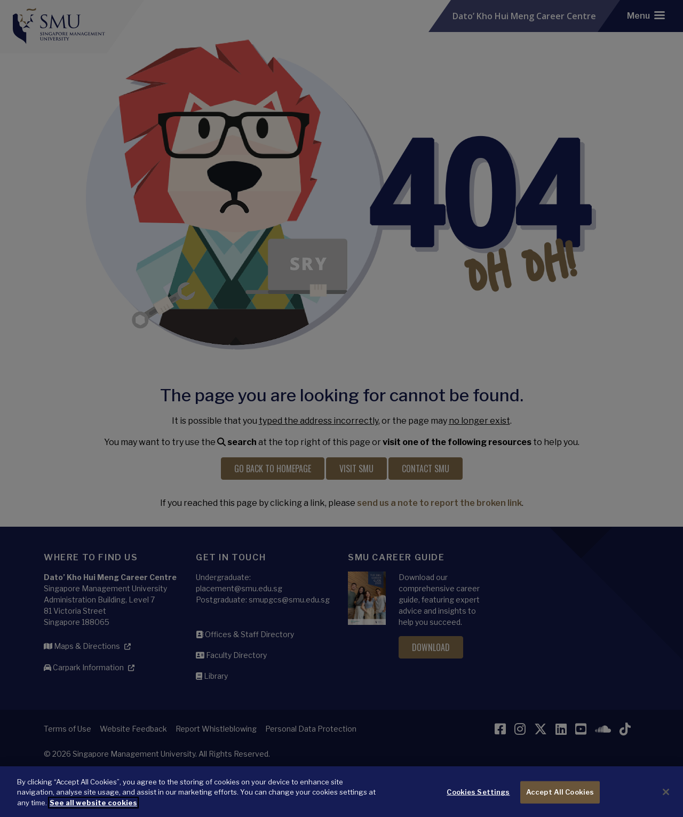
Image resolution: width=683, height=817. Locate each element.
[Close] (666, 796)
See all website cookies (93, 807)
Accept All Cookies (560, 796)
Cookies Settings (478, 796)
